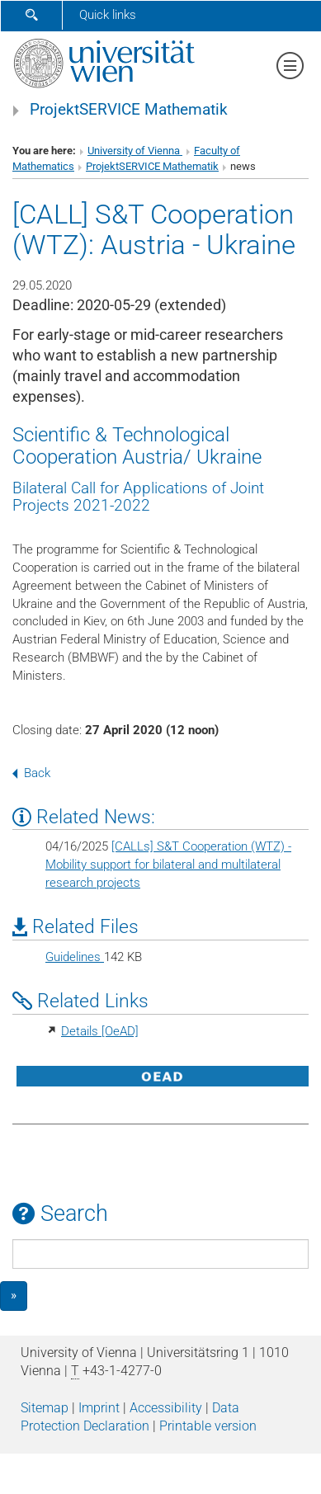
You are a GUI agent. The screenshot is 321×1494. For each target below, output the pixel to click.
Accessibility (166, 1408)
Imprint (99, 1408)
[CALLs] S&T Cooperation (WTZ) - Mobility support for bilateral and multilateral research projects (168, 864)
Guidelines (74, 957)
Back (31, 773)
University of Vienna (134, 150)
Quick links (107, 14)
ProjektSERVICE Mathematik (129, 110)
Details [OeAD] (100, 1031)
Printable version (208, 1426)
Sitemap (44, 1408)
